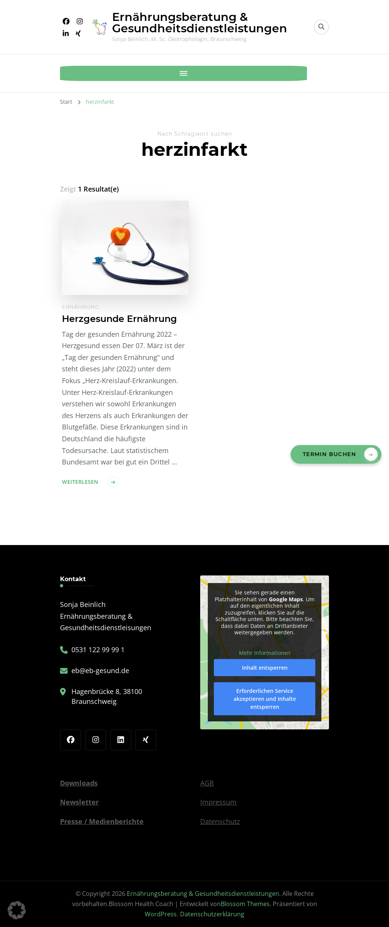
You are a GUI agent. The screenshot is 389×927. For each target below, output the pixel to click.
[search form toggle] (321, 27)
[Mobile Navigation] (67, 73)
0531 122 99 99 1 (98, 649)
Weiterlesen (80, 481)
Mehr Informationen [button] (265, 653)
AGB (207, 783)
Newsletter (79, 802)
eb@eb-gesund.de (100, 670)
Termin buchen (329, 454)
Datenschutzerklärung (212, 914)
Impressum (218, 802)
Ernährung (80, 307)
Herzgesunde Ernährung (119, 318)
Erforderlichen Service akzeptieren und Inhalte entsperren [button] (265, 698)
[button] (16, 910)
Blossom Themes (245, 904)
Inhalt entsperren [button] (265, 667)
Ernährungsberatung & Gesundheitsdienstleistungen (199, 22)
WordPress (161, 914)
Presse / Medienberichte (102, 821)
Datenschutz (220, 821)
